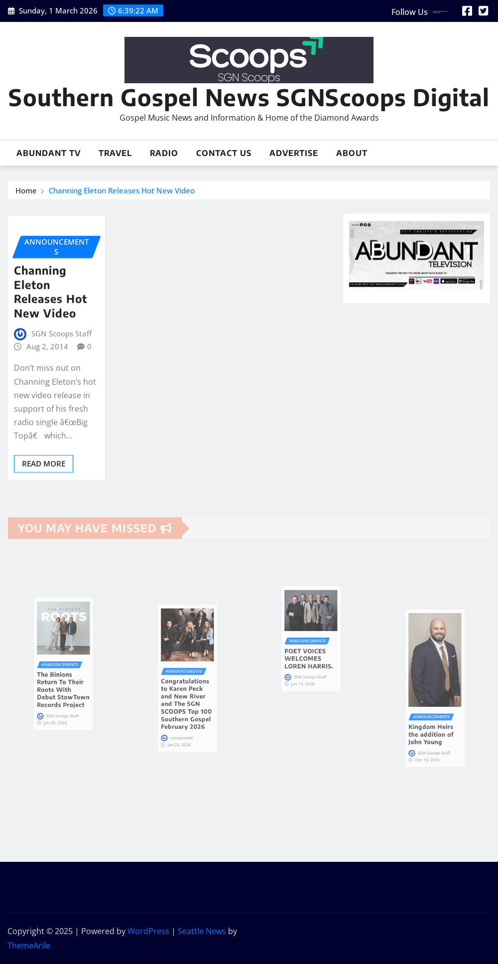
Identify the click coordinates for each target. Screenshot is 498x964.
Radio (164, 153)
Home (26, 193)
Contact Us (223, 153)
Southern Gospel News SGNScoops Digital (249, 97)
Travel (115, 153)
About (352, 153)
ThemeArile (28, 945)
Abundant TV (48, 153)
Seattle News (202, 931)
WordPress (148, 931)
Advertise (293, 153)
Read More (43, 504)
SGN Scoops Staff (61, 374)
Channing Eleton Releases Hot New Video (122, 193)
